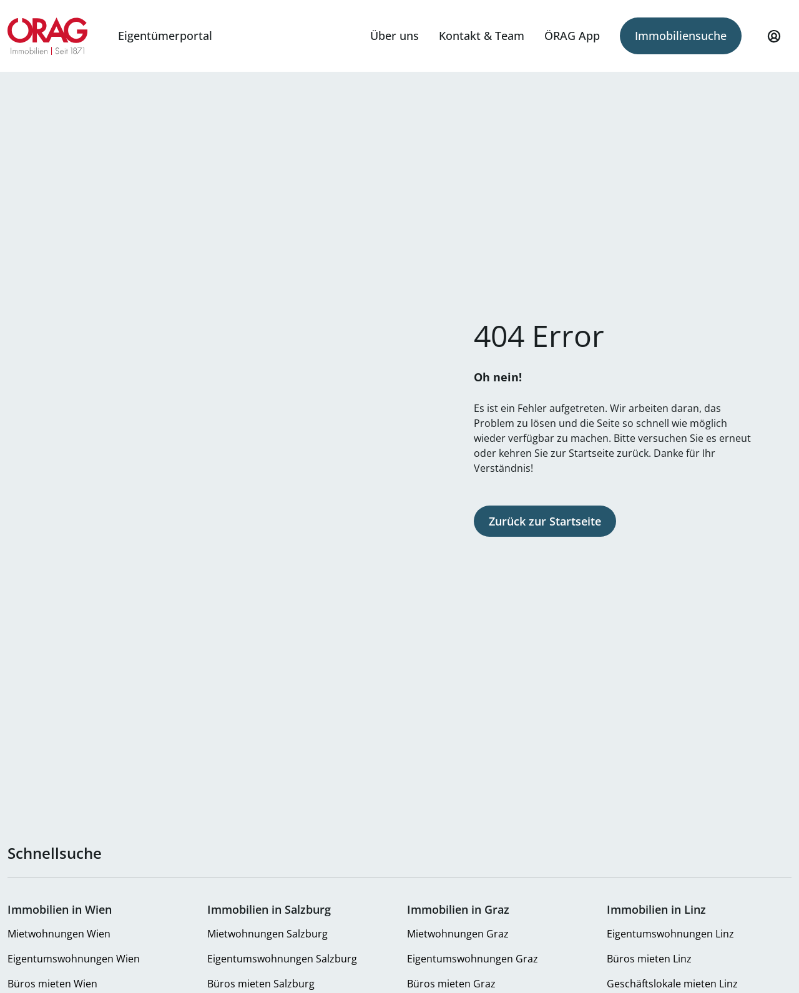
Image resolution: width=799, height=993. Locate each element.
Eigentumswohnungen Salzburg (282, 959)
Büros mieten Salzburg (261, 984)
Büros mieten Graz (451, 984)
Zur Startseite (47, 36)
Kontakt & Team (481, 35)
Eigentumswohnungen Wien (73, 959)
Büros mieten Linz (649, 959)
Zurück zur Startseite (545, 521)
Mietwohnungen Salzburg (267, 934)
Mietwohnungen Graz (458, 934)
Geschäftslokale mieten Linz (672, 984)
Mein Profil (774, 42)
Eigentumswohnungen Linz (670, 934)
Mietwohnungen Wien (58, 934)
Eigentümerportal (165, 35)
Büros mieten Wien (52, 984)
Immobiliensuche (681, 35)
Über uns (394, 35)
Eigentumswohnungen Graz (472, 959)
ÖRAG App (572, 35)
